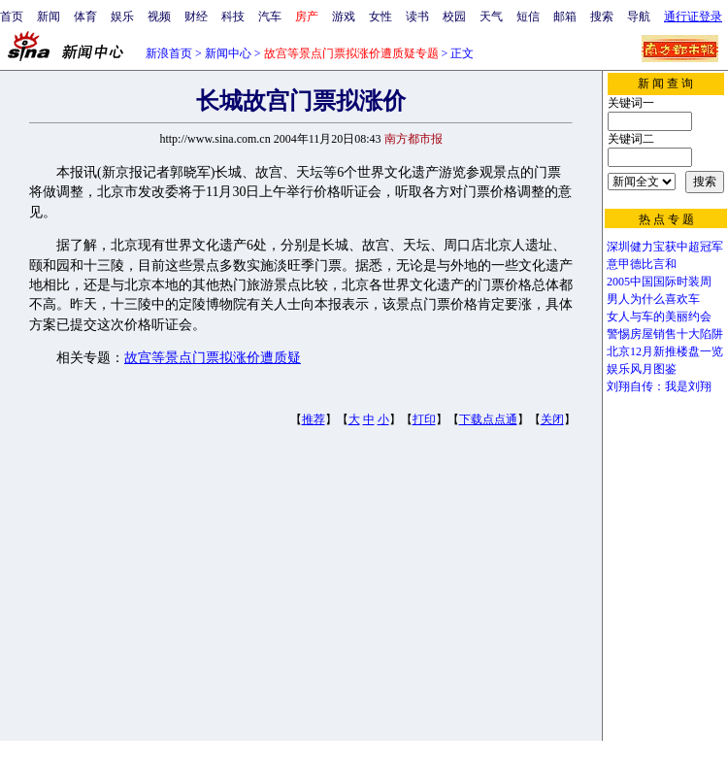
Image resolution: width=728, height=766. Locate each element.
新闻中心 (228, 53)
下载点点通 (488, 419)
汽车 (269, 16)
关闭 (552, 419)
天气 (491, 16)
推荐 (313, 419)
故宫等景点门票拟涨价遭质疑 (212, 357)
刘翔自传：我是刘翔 (659, 386)
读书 (417, 16)
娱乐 (122, 16)
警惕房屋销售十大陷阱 (665, 334)
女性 (380, 16)
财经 (196, 16)
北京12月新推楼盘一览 (665, 351)
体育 (85, 16)
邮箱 (565, 16)
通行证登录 (693, 16)
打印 (424, 419)
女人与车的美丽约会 (659, 316)
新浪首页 (169, 53)
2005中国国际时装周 (659, 281)
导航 (638, 16)
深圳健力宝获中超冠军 (665, 246)
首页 (11, 16)
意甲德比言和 (642, 264)
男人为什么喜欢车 (653, 299)
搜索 (601, 16)
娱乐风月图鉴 (642, 369)
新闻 (48, 16)
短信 (528, 16)
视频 (159, 16)
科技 (233, 16)
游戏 (343, 16)
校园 (454, 16)
